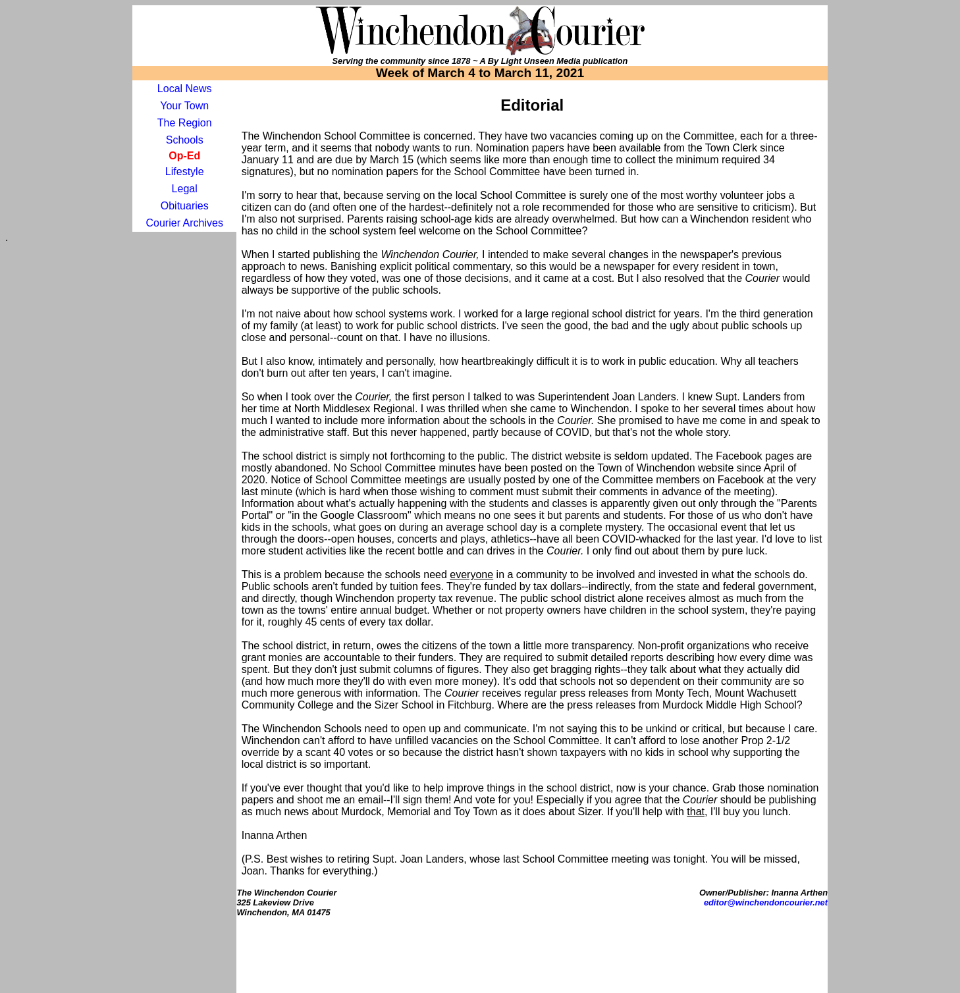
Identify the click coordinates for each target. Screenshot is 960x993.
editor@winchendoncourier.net (766, 902)
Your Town (184, 105)
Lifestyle (184, 171)
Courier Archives (184, 222)
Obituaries (185, 205)
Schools (184, 140)
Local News (184, 88)
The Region (184, 122)
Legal (185, 188)
